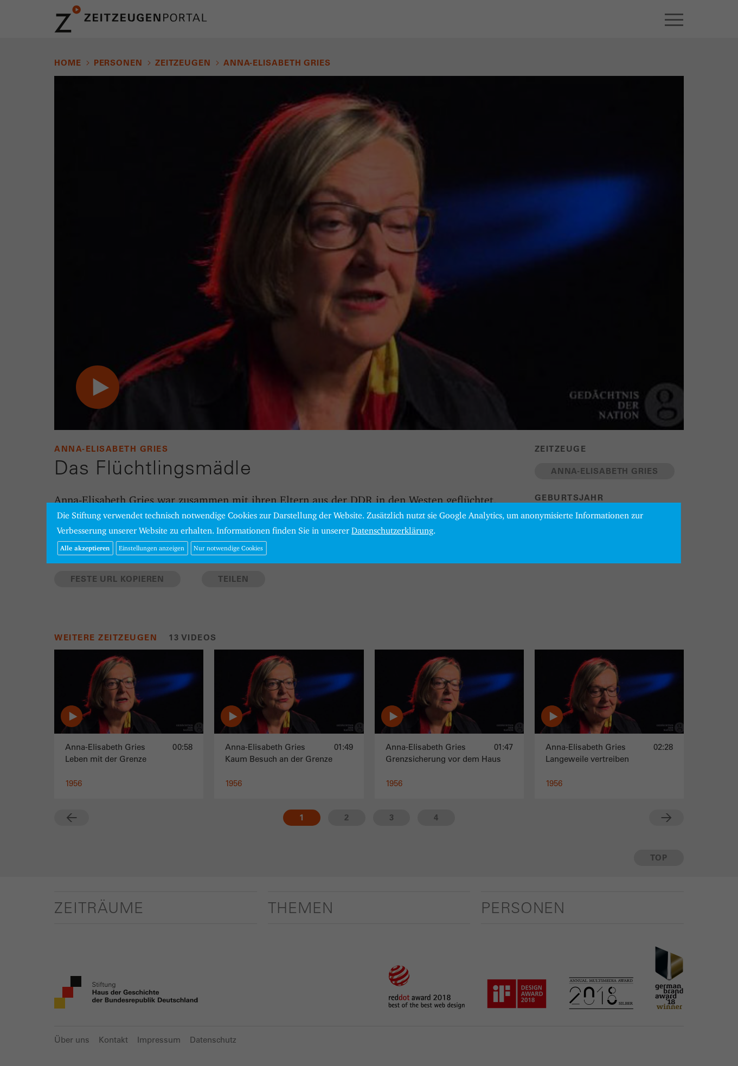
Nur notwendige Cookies (228, 548)
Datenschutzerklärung (392, 530)
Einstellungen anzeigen (151, 548)
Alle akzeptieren (85, 548)
